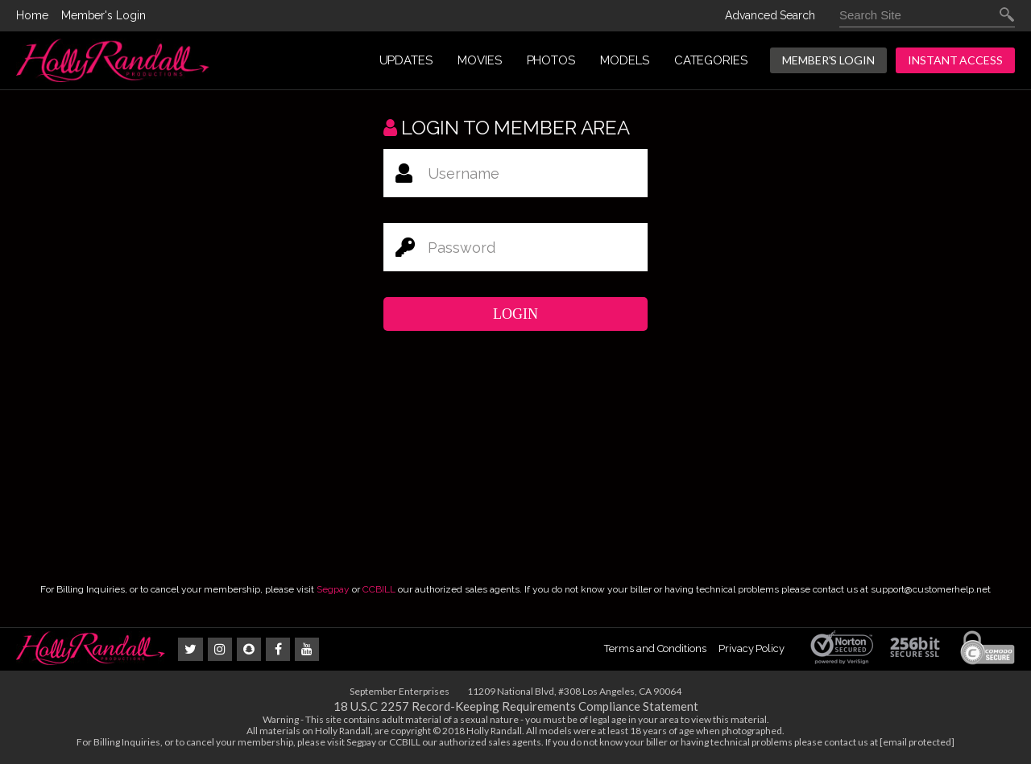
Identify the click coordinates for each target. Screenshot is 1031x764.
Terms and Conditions (655, 648)
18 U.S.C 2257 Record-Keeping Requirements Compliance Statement (515, 706)
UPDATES (406, 60)
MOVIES (480, 60)
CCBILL (378, 589)
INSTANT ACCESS (955, 60)
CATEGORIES (710, 60)
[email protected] (917, 742)
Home (32, 15)
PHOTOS (551, 60)
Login (515, 314)
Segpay (333, 589)
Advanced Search (770, 15)
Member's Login (103, 15)
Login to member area (506, 127)
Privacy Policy (751, 648)
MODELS (624, 60)
